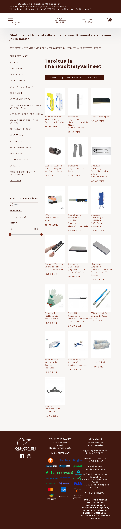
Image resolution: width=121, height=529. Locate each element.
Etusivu (15, 48)
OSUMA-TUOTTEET (21, 87)
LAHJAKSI (16, 166)
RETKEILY (15, 154)
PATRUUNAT (17, 81)
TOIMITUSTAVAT (60, 439)
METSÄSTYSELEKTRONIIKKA (26, 114)
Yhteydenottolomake (22, 9)
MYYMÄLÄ (95, 439)
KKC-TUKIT (16, 93)
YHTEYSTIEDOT (95, 492)
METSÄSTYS (17, 141)
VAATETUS (16, 135)
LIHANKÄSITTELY (20, 160)
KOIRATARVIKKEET (21, 129)
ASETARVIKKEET (19, 99)
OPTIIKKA (15, 68)
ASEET (13, 62)
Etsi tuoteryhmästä (24, 198)
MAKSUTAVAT (60, 453)
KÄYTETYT (16, 75)
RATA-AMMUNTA (20, 147)
